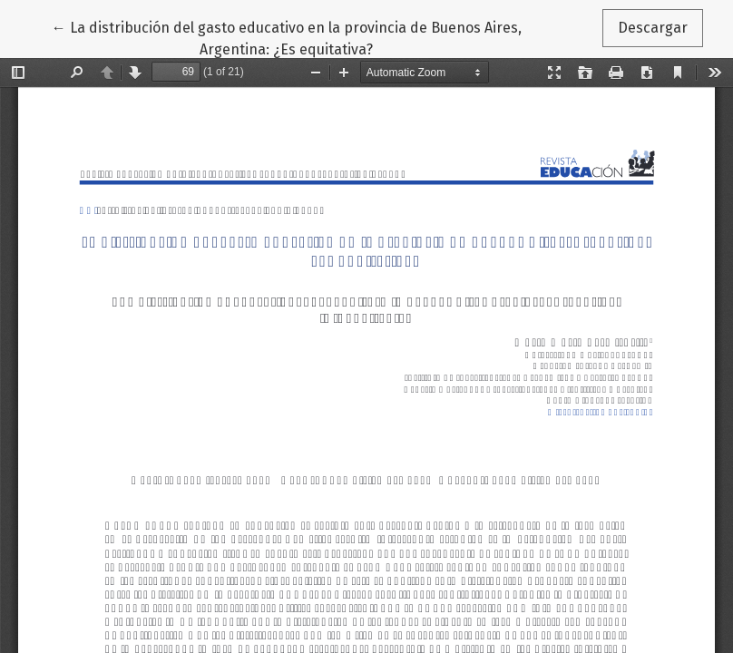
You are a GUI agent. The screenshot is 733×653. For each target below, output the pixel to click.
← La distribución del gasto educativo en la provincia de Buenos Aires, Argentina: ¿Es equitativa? (287, 37)
